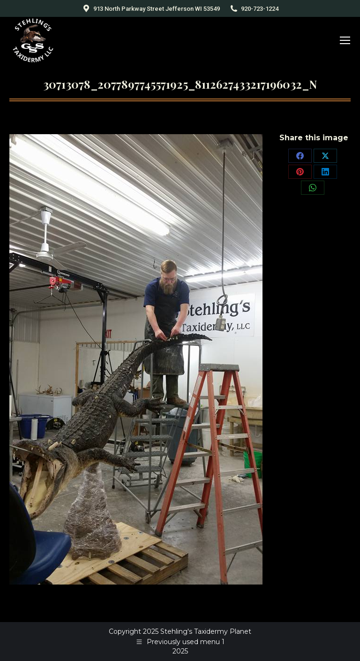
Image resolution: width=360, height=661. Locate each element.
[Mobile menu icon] (345, 40)
